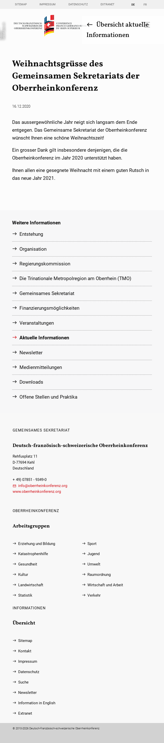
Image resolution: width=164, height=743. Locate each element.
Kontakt (24, 651)
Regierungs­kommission (44, 263)
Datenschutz (78, 4)
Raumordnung (99, 575)
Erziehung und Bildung (36, 543)
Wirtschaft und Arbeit (105, 585)
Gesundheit (27, 564)
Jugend (93, 554)
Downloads (31, 382)
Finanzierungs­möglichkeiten (49, 308)
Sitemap (21, 4)
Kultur (23, 575)
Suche (23, 682)
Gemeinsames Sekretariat (46, 293)
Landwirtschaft (30, 585)
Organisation (32, 249)
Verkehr (94, 595)
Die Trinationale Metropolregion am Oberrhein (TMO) (75, 278)
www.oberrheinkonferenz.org (37, 491)
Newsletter (30, 352)
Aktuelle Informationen (44, 337)
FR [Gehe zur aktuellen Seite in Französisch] (145, 4)
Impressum (47, 4)
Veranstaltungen (36, 322)
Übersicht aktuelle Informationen (117, 30)
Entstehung (31, 234)
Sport (92, 543)
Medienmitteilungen (40, 367)
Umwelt (93, 564)
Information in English (36, 703)
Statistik (25, 595)
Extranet (107, 4)
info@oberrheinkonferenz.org (42, 485)
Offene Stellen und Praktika (48, 396)
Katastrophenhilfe (33, 554)
